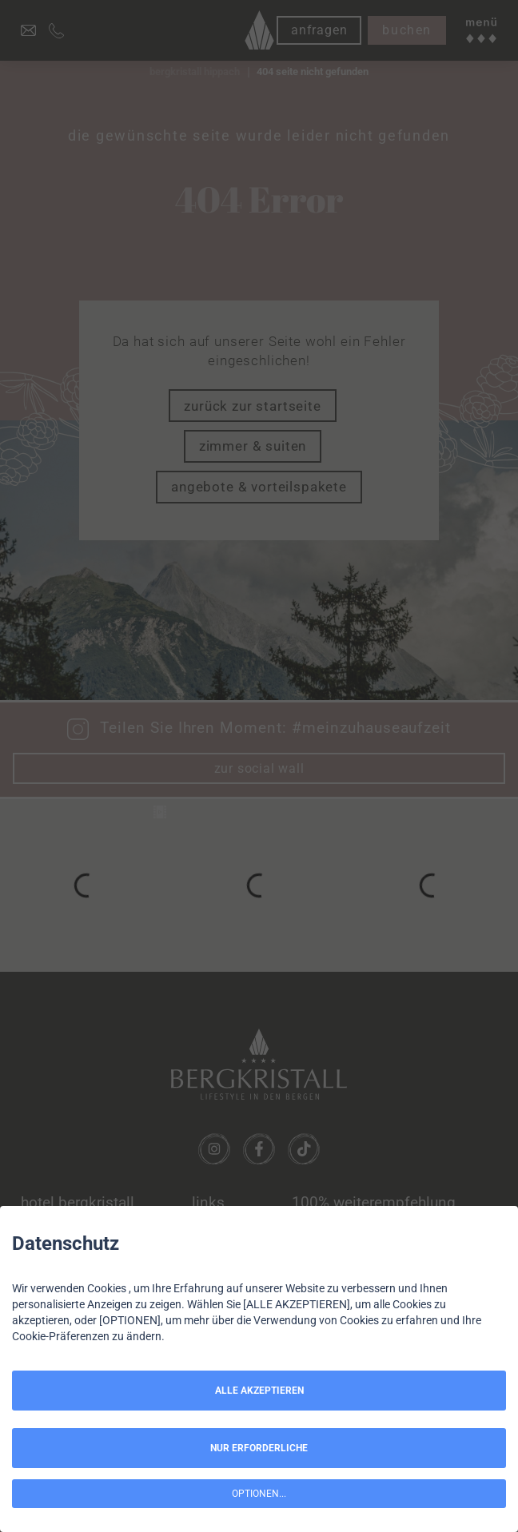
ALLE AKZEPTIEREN (259, 1390)
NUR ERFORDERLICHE (259, 1448)
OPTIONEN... (259, 1493)
